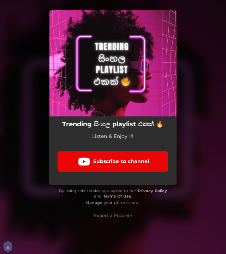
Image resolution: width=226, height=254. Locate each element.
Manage (93, 202)
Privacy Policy (152, 190)
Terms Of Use (117, 196)
